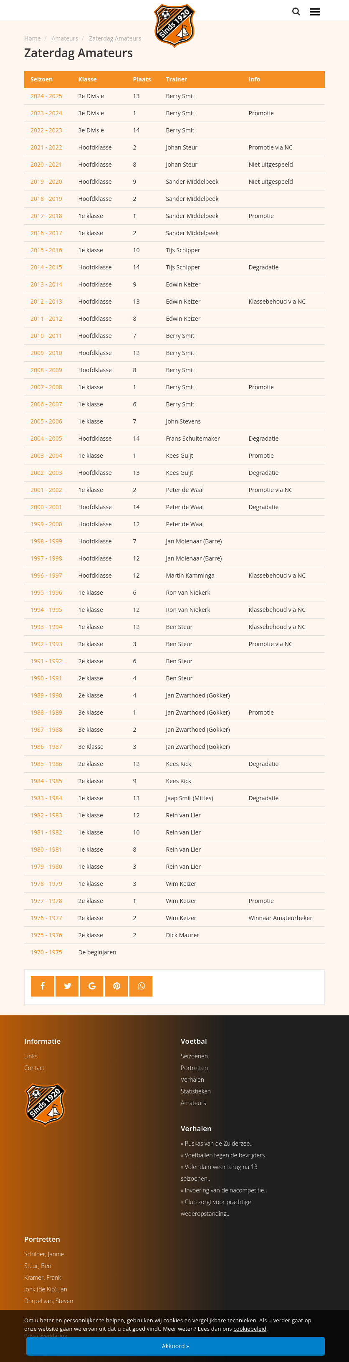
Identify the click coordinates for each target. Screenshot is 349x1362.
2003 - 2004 (46, 455)
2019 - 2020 (46, 181)
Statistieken (196, 1091)
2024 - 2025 (46, 96)
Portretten (194, 1068)
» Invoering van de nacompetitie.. (224, 1190)
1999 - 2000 (46, 524)
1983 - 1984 (46, 798)
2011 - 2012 (46, 318)
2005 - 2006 (46, 421)
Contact (34, 1068)
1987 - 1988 (46, 729)
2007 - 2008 (46, 387)
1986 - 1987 (46, 747)
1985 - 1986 (46, 764)
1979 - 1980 (46, 866)
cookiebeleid (249, 1328)
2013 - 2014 (46, 284)
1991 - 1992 (46, 661)
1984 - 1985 (46, 781)
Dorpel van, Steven (48, 1301)
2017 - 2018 (46, 216)
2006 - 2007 (46, 404)
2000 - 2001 (46, 507)
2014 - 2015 (46, 267)
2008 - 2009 (46, 370)
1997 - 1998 (46, 558)
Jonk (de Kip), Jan (45, 1289)
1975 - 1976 (46, 935)
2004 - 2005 (46, 438)
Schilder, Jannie (44, 1254)
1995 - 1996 (46, 592)
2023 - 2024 (46, 113)
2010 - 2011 (46, 336)
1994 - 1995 (46, 610)
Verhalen (192, 1079)
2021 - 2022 (46, 147)
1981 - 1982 (46, 832)
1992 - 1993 (46, 644)
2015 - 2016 (46, 250)
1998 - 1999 (46, 541)
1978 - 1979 (46, 884)
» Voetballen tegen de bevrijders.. (224, 1155)
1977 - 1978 (46, 901)
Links (31, 1056)
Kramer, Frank (42, 1277)
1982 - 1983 (46, 815)
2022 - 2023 (46, 130)
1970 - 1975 (46, 952)
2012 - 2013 (46, 301)
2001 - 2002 (46, 490)
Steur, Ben (37, 1266)
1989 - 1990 (46, 695)
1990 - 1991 (46, 678)
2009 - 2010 (46, 353)
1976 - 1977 (46, 918)
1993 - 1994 (46, 627)
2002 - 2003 (46, 473)
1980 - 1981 (46, 849)
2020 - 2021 (46, 164)
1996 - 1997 (46, 575)
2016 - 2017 (46, 233)
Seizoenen (194, 1056)
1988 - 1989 (46, 712)
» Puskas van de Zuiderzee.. (217, 1143)
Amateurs (193, 1103)
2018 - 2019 (46, 199)
